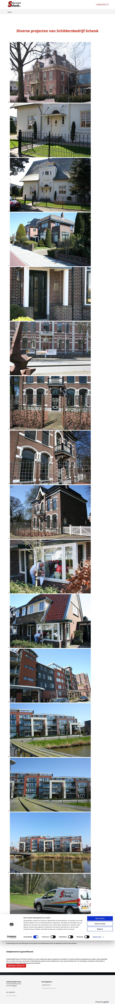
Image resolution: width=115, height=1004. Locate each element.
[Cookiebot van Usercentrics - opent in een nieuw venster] (11, 1000)
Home (10, 12)
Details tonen (97, 1000)
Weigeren (100, 992)
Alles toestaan (100, 982)
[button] (16, 966)
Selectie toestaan (100, 987)
